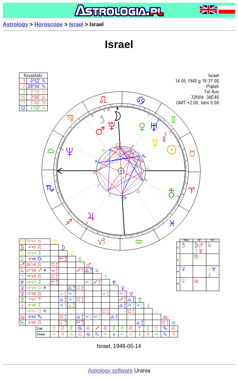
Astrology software (110, 371)
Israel (76, 24)
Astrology (15, 24)
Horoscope (48, 24)
